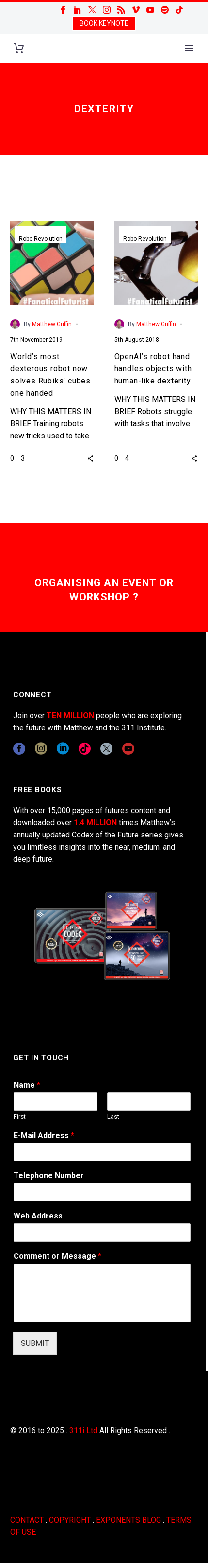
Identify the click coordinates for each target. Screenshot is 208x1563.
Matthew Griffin (52, 324)
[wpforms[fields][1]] (102, 1152)
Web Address (38, 1215)
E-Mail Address (44, 1135)
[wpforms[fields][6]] (102, 1192)
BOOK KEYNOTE (104, 23)
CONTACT (27, 1520)
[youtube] (128, 749)
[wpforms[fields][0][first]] (55, 1101)
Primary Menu (189, 48)
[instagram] (41, 749)
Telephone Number (49, 1175)
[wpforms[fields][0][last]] (149, 1101)
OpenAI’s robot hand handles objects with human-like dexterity (153, 368)
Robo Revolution (41, 239)
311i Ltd (83, 1430)
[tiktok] (85, 749)
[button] (90, 458)
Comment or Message (57, 1256)
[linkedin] (63, 749)
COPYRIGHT (70, 1520)
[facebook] (19, 749)
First (20, 1116)
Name (27, 1085)
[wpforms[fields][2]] (102, 1293)
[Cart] (19, 48)
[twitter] (106, 749)
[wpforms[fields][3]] (102, 1232)
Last (113, 1116)
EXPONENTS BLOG (128, 1520)
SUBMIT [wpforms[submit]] (35, 1343)
